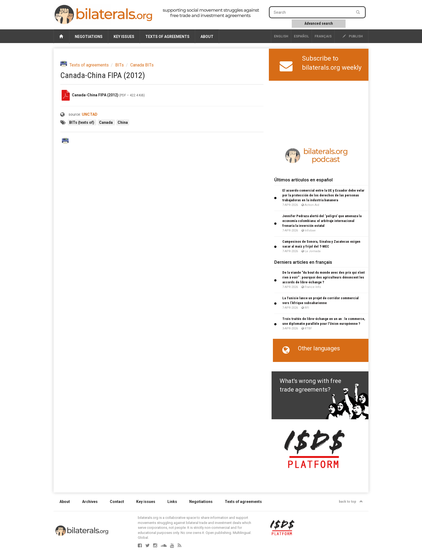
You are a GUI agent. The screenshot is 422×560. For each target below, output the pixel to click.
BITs (119, 65)
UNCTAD (89, 114)
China (123, 122)
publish (353, 36)
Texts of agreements (167, 36)
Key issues (124, 36)
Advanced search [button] (318, 23)
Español (301, 36)
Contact (117, 501)
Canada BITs (142, 65)
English (281, 36)
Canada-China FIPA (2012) (95, 95)
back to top (351, 501)
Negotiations (89, 36)
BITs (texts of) (82, 122)
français (323, 36)
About (207, 36)
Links (172, 501)
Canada (106, 122)
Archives (90, 501)
